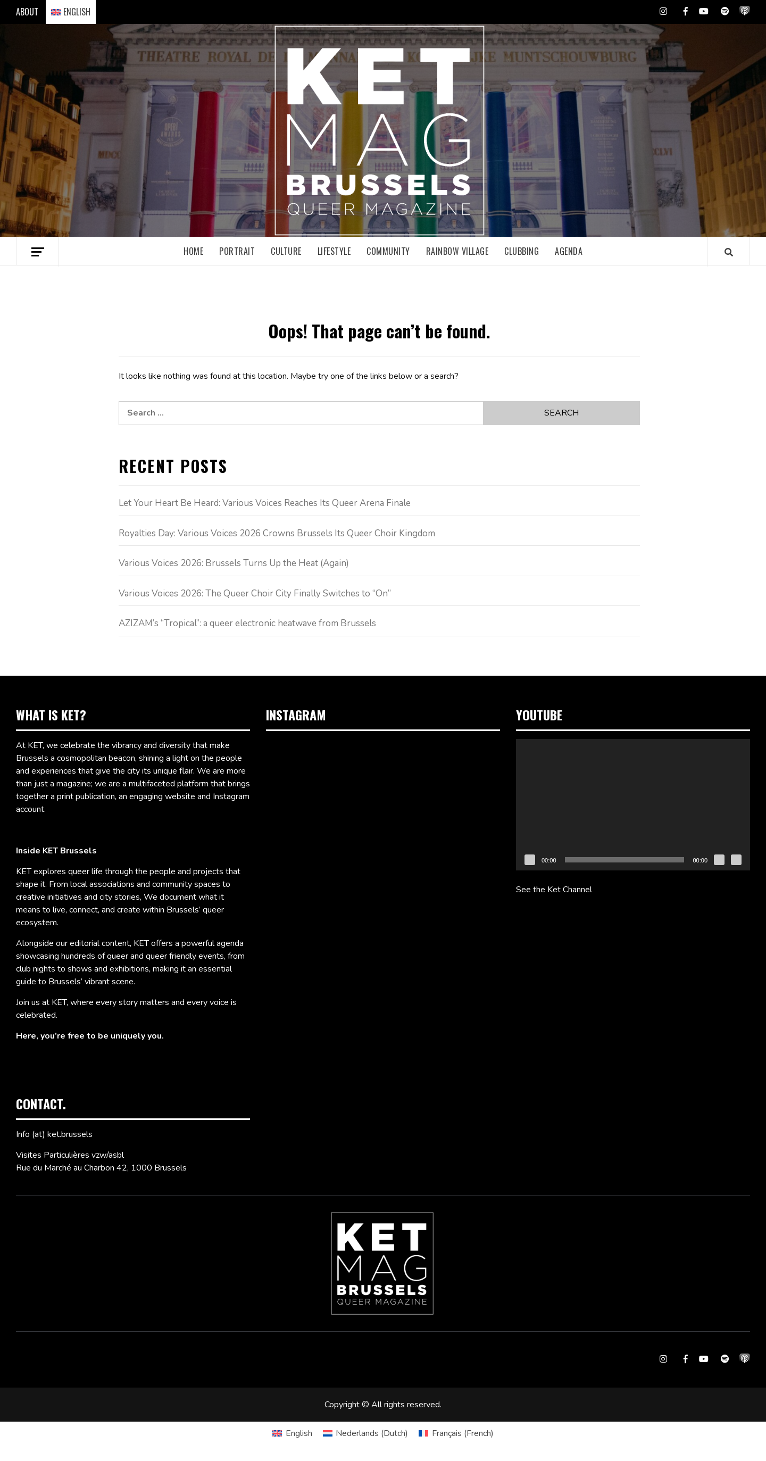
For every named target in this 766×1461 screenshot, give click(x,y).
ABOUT (27, 11)
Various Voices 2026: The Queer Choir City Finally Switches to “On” (255, 593)
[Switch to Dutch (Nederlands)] (365, 1433)
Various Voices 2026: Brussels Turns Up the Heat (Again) (234, 563)
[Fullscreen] (736, 859)
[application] (633, 805)
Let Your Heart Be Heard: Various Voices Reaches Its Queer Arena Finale (265, 503)
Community (388, 251)
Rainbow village (457, 251)
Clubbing (521, 251)
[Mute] (719, 859)
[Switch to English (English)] (292, 1433)
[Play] (529, 859)
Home (193, 251)
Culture (286, 251)
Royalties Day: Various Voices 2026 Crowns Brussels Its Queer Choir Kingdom (277, 533)
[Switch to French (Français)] (455, 1433)
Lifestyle (334, 251)
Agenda (568, 251)
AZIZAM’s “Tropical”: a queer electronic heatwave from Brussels (247, 623)
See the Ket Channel (554, 889)
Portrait (237, 251)
